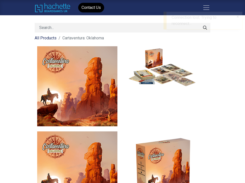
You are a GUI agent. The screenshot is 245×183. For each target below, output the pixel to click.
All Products (46, 38)
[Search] (205, 28)
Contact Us (91, 7)
